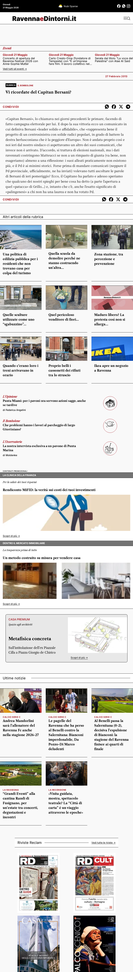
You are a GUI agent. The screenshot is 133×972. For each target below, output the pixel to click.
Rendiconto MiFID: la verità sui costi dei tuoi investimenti (49, 490)
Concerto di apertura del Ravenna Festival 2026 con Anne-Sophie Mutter (20, 61)
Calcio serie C (11, 717)
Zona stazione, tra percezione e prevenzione (108, 259)
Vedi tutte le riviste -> (103, 842)
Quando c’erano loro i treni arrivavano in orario (20, 370)
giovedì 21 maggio (15, 55)
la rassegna (11, 790)
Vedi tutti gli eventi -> (15, 68)
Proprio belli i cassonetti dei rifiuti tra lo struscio (64, 370)
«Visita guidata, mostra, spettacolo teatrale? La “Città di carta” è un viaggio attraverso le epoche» (65, 803)
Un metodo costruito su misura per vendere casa (42, 558)
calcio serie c (57, 717)
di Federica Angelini (14, 409)
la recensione (57, 790)
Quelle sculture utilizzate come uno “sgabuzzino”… (18, 319)
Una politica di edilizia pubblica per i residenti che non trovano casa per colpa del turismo (20, 263)
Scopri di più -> (11, 535)
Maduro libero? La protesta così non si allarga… (109, 319)
